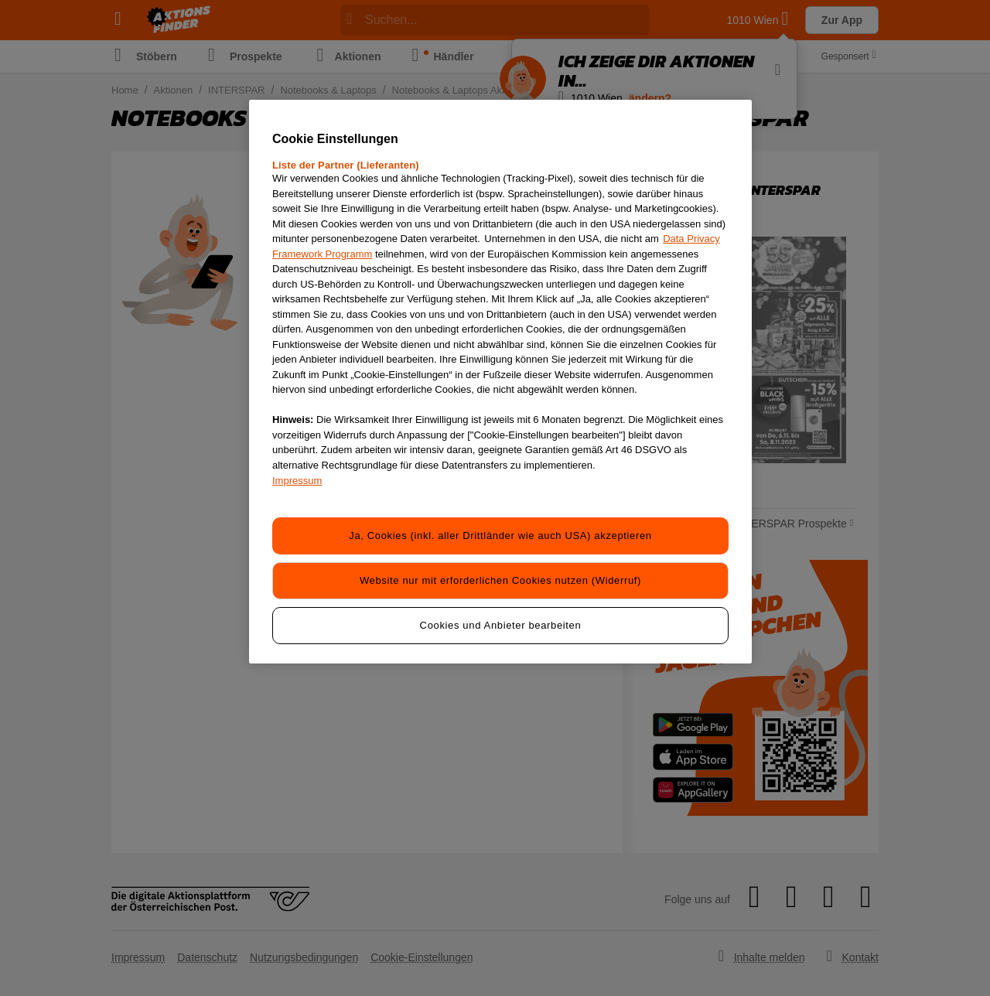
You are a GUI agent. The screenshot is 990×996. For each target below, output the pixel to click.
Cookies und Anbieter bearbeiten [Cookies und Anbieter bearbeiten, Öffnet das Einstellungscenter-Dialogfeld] (501, 625)
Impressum (297, 480)
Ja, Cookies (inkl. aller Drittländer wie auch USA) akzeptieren (500, 535)
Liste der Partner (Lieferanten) (345, 165)
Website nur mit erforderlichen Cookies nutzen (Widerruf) (500, 580)
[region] (500, 381)
